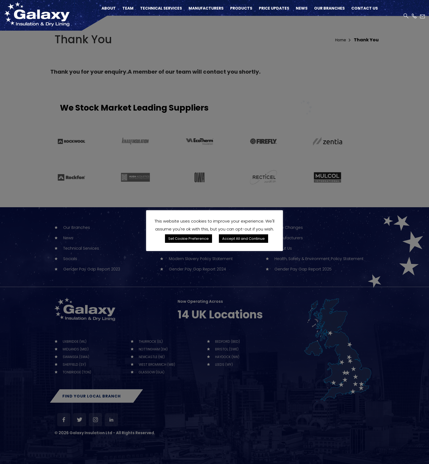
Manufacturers (206, 8)
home (339, 40)
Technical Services (161, 8)
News (302, 8)
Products (241, 8)
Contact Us (364, 8)
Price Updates (274, 8)
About (109, 8)
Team (128, 8)
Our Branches (329, 8)
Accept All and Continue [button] (243, 238)
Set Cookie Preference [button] (188, 238)
